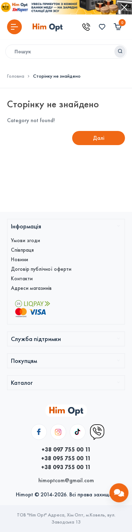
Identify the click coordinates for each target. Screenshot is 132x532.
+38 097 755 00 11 (66, 449)
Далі (99, 138)
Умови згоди (25, 240)
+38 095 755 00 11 (66, 458)
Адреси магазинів (31, 288)
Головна (15, 76)
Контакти (22, 278)
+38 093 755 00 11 (66, 467)
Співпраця (22, 250)
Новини (19, 259)
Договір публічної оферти (41, 269)
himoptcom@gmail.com (66, 480)
